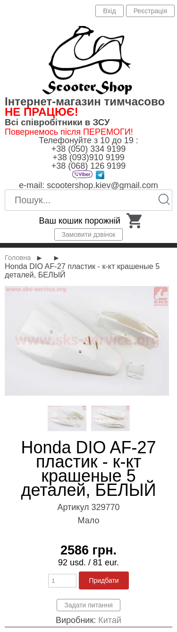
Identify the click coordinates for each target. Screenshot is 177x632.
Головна (18, 257)
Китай (109, 620)
